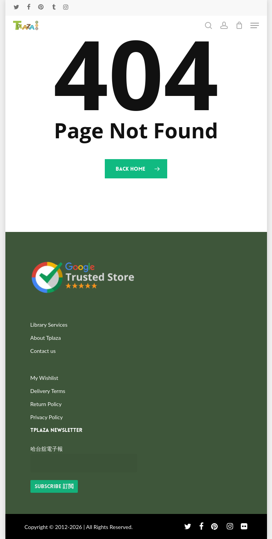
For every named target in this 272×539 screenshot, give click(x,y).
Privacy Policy (46, 417)
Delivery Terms (47, 391)
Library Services (49, 324)
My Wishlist (44, 377)
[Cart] (239, 25)
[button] (254, 25)
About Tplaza (45, 337)
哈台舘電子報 (46, 448)
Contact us (43, 351)
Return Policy (46, 404)
